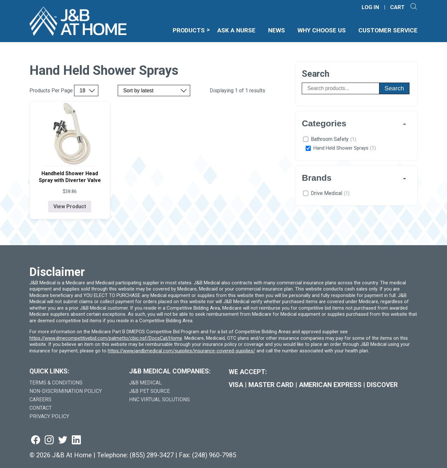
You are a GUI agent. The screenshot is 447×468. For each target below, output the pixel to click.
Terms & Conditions (55, 383)
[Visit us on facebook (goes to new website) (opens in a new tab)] (35, 440)
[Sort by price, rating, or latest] (154, 90)
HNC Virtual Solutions (159, 399)
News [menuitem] (276, 30)
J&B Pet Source (149, 391)
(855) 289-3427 (152, 455)
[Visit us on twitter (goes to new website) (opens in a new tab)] (63, 440)
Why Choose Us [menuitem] (322, 30)
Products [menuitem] (189, 30)
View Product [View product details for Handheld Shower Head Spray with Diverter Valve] (69, 206)
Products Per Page (51, 90)
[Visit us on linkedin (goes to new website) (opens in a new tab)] (76, 440)
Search (394, 88)
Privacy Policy (49, 416)
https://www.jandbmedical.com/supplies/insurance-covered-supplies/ (181, 351)
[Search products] (340, 88)
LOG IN (370, 7)
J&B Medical (145, 383)
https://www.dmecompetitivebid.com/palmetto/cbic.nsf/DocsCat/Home (105, 338)
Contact (40, 408)
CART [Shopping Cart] (397, 7)
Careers (40, 399)
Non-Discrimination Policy (65, 391)
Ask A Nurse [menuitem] (236, 30)
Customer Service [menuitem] (388, 30)
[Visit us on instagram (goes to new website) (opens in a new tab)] (49, 440)
